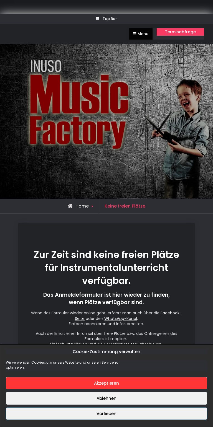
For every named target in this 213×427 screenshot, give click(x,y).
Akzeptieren (106, 383)
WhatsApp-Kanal (120, 318)
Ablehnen (106, 398)
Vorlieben (106, 413)
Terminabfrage (180, 32)
